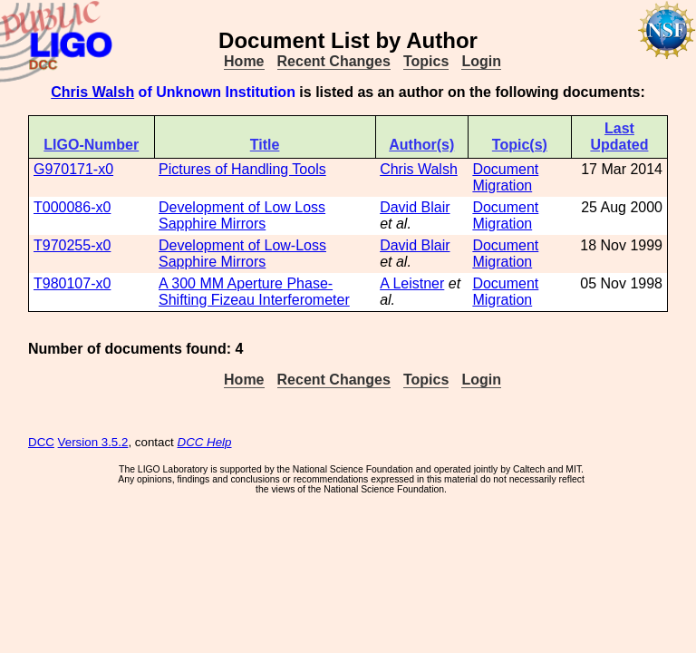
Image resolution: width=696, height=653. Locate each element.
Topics (426, 61)
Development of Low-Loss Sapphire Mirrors (242, 253)
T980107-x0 (72, 283)
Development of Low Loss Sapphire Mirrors (242, 215)
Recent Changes (334, 61)
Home (244, 61)
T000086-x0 (72, 207)
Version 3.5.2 (93, 442)
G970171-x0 (73, 169)
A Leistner (412, 283)
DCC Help (205, 442)
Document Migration (505, 177)
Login (481, 61)
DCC (41, 442)
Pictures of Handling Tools (242, 169)
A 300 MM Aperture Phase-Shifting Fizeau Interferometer (254, 291)
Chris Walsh (92, 92)
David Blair (415, 207)
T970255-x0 (72, 245)
